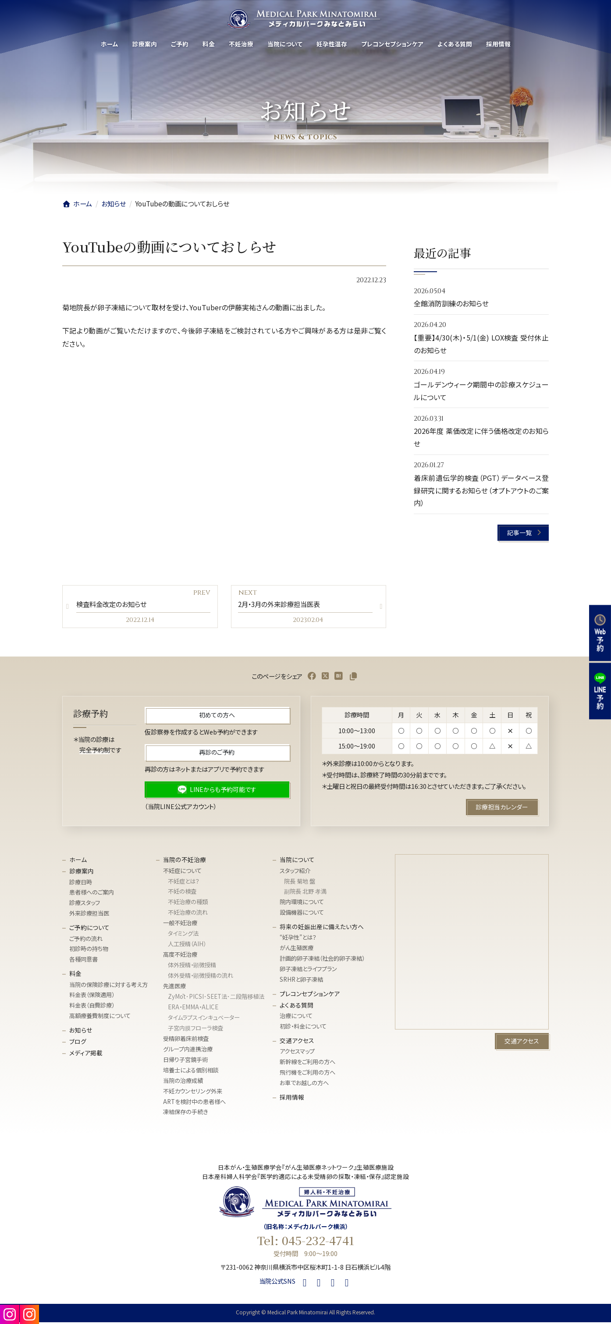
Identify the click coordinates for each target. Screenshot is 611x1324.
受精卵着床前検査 (186, 1040)
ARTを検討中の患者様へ (194, 1103)
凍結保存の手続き (185, 1114)
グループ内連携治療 (188, 1051)
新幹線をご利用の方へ (307, 1064)
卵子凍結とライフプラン (308, 971)
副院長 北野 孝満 (305, 893)
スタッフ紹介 (295, 872)
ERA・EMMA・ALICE (193, 1009)
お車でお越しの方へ (304, 1084)
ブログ (77, 1043)
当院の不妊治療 (184, 861)
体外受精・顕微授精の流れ (200, 977)
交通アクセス (297, 1042)
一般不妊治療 (180, 924)
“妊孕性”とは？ (298, 939)
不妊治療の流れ (188, 914)
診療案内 (81, 872)
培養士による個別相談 (191, 1072)
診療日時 (80, 884)
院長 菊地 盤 (299, 883)
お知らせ (80, 1031)
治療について (296, 1018)
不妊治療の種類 (188, 904)
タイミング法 (183, 935)
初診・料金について (303, 1028)
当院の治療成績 (183, 1082)
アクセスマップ (297, 1053)
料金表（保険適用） (91, 997)
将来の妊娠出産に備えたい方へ (322, 928)
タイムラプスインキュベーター (204, 1019)
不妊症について (182, 872)
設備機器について (302, 914)
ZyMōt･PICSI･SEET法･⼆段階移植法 (216, 998)
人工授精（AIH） (187, 945)
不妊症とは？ (183, 883)
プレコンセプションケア (310, 995)
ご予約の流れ (86, 940)
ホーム (78, 861)
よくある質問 (296, 1006)
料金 (75, 975)
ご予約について (89, 929)
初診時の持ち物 (88, 951)
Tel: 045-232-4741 (305, 1242)
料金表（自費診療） (91, 1007)
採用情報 (292, 1098)
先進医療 (174, 987)
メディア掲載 (86, 1054)
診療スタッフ (84, 905)
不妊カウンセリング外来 (192, 1093)
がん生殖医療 (296, 950)
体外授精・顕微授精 (192, 966)
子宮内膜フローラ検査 (195, 1030)
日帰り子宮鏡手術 (185, 1061)
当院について (297, 861)
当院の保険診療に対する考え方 (108, 986)
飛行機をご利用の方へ (307, 1074)
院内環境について (302, 904)
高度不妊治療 (180, 956)
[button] (523, 533)
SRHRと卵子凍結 (301, 981)
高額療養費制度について (100, 1018)
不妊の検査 (182, 893)
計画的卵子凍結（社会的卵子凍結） (322, 960)
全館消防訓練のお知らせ (451, 303)
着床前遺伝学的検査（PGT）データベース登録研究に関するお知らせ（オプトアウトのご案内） (481, 490)
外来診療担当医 (89, 915)
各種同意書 (83, 961)
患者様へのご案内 (91, 894)
